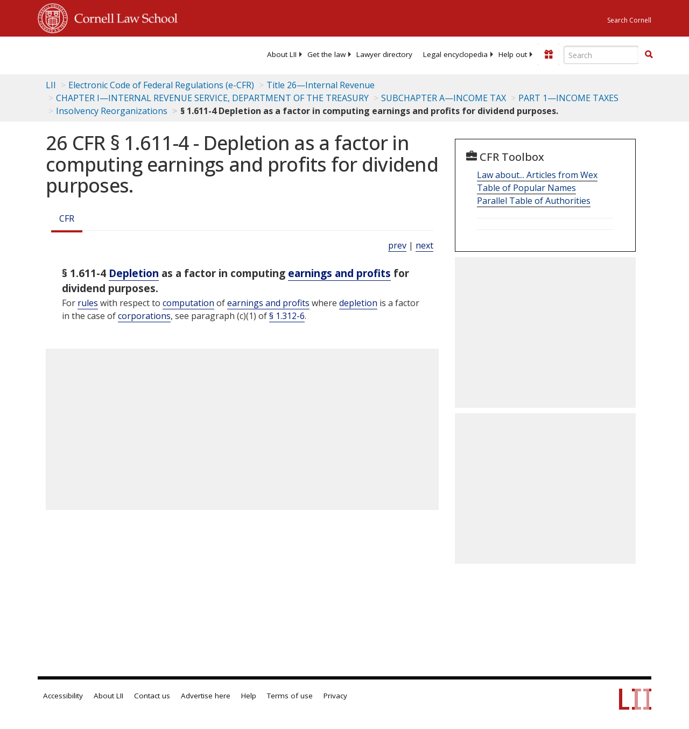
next (424, 245)
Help (248, 695)
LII (51, 85)
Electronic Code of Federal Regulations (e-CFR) (161, 85)
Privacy (335, 695)
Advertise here (205, 695)
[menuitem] (282, 54)
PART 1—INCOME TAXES (568, 98)
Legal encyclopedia (455, 54)
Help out (512, 54)
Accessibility (63, 695)
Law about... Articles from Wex (537, 175)
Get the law (326, 54)
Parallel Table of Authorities (533, 201)
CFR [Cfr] (66, 218)
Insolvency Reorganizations (111, 111)
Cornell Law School (123, 16)
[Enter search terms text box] (601, 55)
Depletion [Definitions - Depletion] (134, 273)
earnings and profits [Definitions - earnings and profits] (339, 273)
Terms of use (290, 695)
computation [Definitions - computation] (188, 303)
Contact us (152, 695)
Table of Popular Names (526, 188)
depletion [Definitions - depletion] (358, 303)
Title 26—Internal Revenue (320, 85)
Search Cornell (629, 20)
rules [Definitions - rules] (88, 303)
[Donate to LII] (548, 54)
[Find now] (648, 54)
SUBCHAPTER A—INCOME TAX (443, 98)
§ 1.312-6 (287, 316)
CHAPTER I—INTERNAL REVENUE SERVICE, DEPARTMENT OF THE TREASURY (212, 98)
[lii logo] (79, 53)
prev (397, 245)
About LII (282, 54)
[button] (648, 54)
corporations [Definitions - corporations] (144, 316)
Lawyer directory (384, 54)
